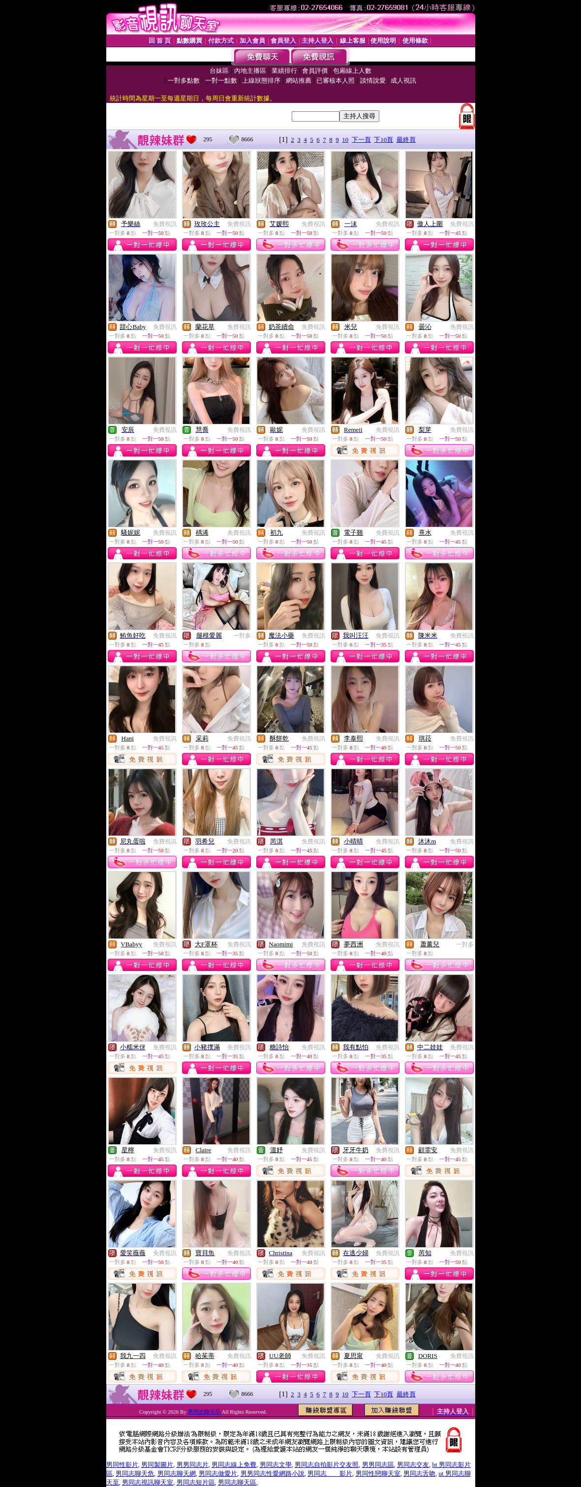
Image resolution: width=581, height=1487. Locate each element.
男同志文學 (276, 1464)
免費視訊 (165, 224)
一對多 (242, 635)
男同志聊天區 (237, 1482)
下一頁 (361, 139)
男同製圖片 (157, 1464)
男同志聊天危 (135, 1473)
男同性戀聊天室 (378, 1473)
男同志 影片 (329, 1473)
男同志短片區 (196, 1482)
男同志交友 (413, 1464)
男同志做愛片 (218, 1473)
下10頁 (383, 139)
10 (345, 139)
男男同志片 (193, 1464)
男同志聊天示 (205, 1412)
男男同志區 (378, 1464)
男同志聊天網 (176, 1473)
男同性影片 (122, 1464)
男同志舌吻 (419, 1473)
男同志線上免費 (234, 1464)
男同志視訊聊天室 (147, 1482)
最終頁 (406, 139)
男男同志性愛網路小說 (273, 1473)
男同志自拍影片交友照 (327, 1464)
